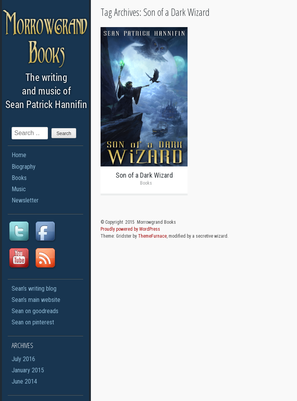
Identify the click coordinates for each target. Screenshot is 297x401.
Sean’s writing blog (34, 288)
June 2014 (24, 381)
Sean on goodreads (35, 311)
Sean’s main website (36, 299)
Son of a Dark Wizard (144, 175)
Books (19, 178)
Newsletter (25, 200)
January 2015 (28, 370)
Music (19, 189)
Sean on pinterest (33, 322)
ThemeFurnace (152, 236)
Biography (24, 166)
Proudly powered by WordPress (130, 229)
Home (19, 155)
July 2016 (23, 359)
